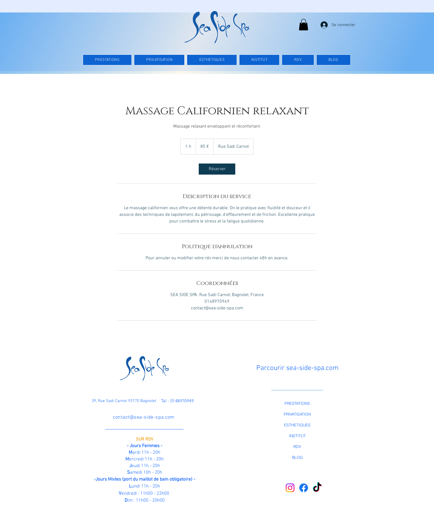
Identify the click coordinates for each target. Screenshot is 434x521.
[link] (217, 169)
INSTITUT (297, 435)
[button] (303, 24)
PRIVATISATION (297, 414)
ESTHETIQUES (297, 424)
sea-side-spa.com (312, 368)
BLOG (297, 457)
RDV (297, 446)
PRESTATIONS (297, 403)
